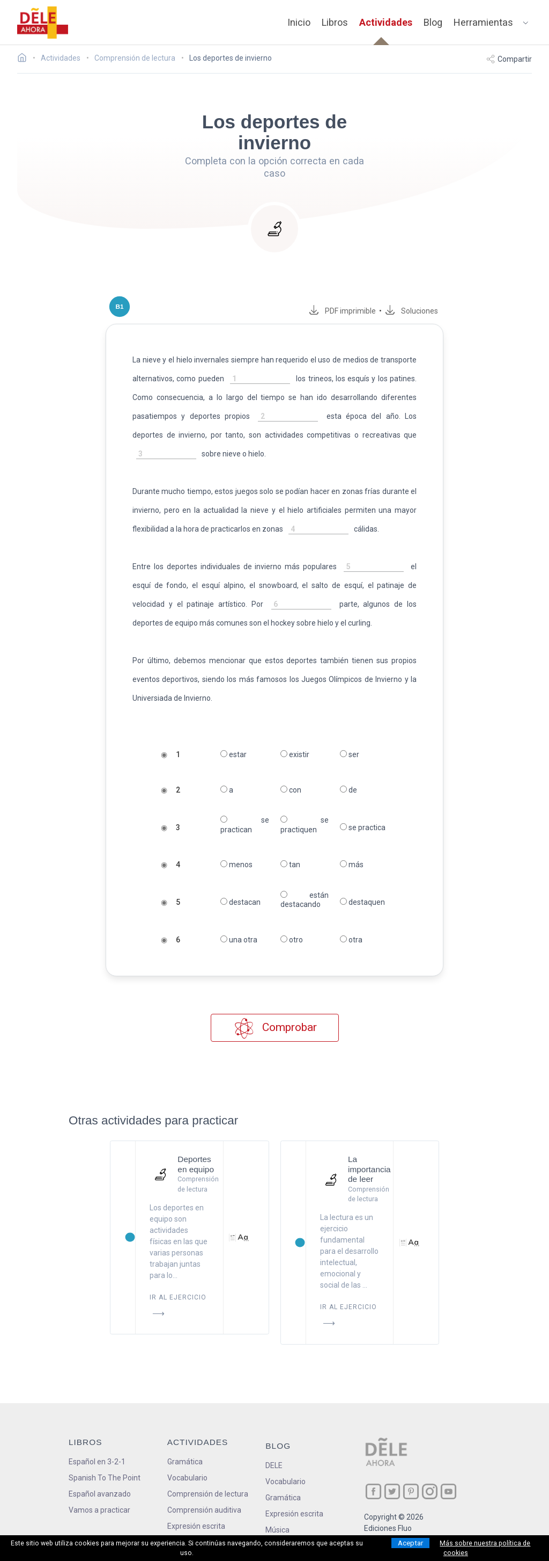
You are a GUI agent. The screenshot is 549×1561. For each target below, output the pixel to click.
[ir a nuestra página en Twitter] (392, 1491)
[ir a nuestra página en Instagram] (429, 1491)
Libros (335, 22)
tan (290, 864)
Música (277, 1530)
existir (294, 754)
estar (233, 754)
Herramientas (483, 22)
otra (351, 939)
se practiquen (305, 825)
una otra (238, 939)
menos (236, 864)
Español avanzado (100, 1494)
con (290, 790)
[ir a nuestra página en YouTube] (448, 1491)
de (349, 790)
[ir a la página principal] (43, 22)
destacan (240, 902)
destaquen (362, 902)
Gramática (185, 1461)
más (352, 864)
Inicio (298, 22)
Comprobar (275, 1028)
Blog (433, 22)
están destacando (305, 900)
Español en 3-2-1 (97, 1461)
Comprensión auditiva (204, 1510)
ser (350, 754)
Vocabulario (187, 1477)
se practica (363, 827)
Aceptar (410, 1543)
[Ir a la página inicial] (25, 59)
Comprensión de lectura (207, 1494)
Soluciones (422, 311)
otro (291, 939)
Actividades (385, 22)
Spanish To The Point (104, 1477)
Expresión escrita (196, 1526)
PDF (351, 311)
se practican (244, 825)
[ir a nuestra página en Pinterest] (411, 1491)
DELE (274, 1465)
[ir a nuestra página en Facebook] (373, 1491)
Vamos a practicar (99, 1510)
